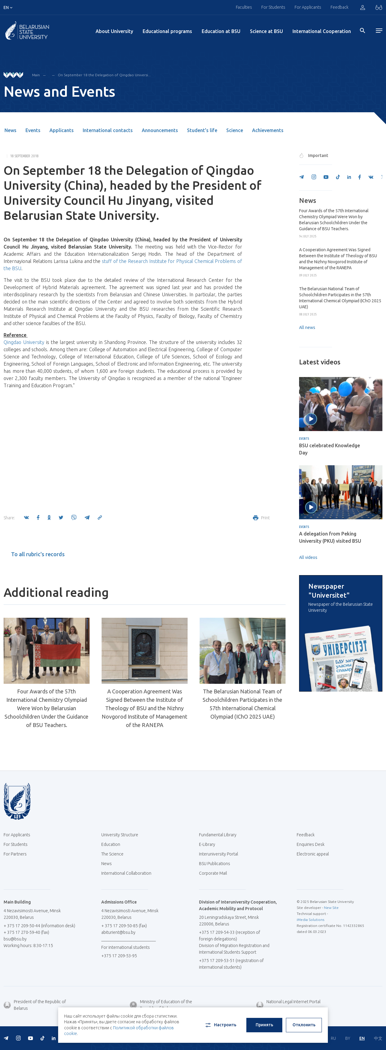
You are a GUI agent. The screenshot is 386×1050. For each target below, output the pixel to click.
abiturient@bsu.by (118, 932)
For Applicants (308, 7)
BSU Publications (214, 863)
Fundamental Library (220, 834)
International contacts (108, 130)
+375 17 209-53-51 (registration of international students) (231, 964)
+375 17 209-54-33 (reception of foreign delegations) (229, 935)
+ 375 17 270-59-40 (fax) (26, 932)
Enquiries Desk (311, 844)
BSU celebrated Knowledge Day (329, 449)
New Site (331, 908)
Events (32, 130)
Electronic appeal (313, 854)
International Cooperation (321, 31)
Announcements (160, 130)
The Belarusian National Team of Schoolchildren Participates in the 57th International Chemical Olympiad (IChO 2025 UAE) (242, 704)
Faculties (244, 7)
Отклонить (304, 1024)
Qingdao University (24, 342)
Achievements (268, 130)
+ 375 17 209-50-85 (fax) (124, 925)
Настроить (220, 1025)
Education (110, 844)
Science (234, 130)
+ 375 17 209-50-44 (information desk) (39, 925)
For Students (273, 7)
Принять (264, 1024)
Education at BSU (221, 31)
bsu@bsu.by (15, 939)
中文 (378, 1038)
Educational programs (167, 31)
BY (347, 1038)
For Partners (15, 854)
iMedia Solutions (310, 920)
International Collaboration (128, 873)
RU (333, 1038)
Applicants (61, 130)
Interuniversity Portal (220, 854)
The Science (114, 854)
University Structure (119, 834)
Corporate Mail (215, 873)
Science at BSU (266, 31)
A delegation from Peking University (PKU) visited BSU (330, 537)
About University (114, 31)
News (10, 130)
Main (36, 75)
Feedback (340, 7)
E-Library (209, 844)
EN (362, 1038)
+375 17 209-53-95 (119, 955)
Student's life (202, 130)
